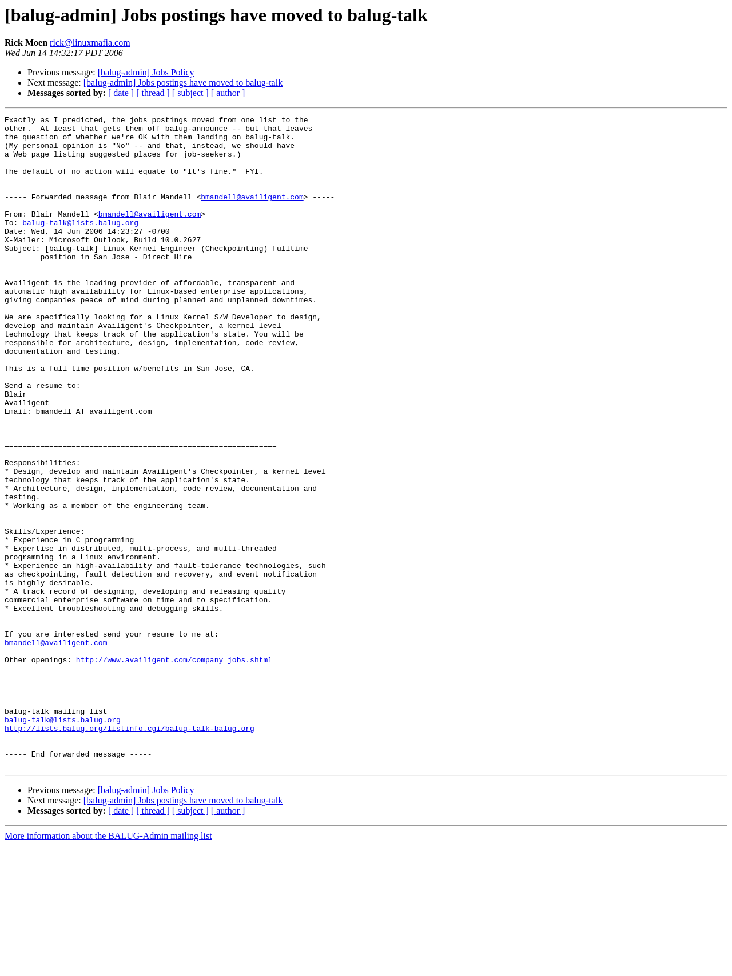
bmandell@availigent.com (252, 214)
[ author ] (228, 93)
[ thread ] (153, 93)
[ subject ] (190, 93)
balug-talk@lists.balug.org (80, 244)
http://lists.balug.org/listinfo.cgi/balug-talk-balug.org (129, 851)
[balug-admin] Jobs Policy (146, 72)
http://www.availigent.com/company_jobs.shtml (174, 769)
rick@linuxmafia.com (90, 42)
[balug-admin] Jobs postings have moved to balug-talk (183, 82)
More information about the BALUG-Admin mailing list (108, 966)
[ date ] (121, 93)
